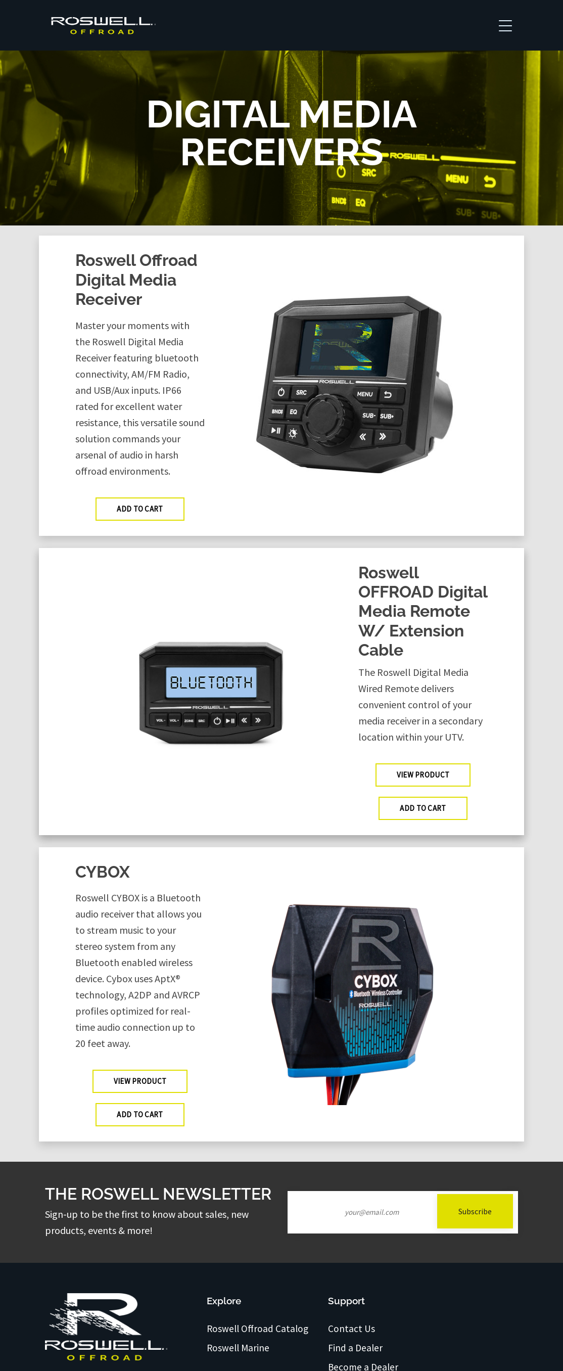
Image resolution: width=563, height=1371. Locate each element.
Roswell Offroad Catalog (257, 1328)
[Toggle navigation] (505, 25)
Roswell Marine (238, 1347)
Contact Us (351, 1328)
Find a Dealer (355, 1347)
